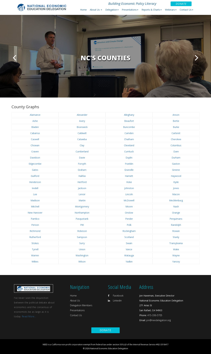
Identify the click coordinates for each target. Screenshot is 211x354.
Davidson (35, 157)
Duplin (129, 157)
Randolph (176, 224)
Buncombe (129, 127)
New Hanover (35, 212)
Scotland (129, 237)
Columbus (176, 145)
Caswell (35, 139)
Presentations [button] (130, 9)
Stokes (35, 243)
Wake (176, 249)
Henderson (35, 182)
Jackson (82, 188)
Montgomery (82, 206)
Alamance (35, 114)
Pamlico (35, 218)
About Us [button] (96, 9)
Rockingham (129, 231)
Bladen (35, 127)
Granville (129, 169)
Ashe (35, 120)
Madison (35, 200)
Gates (35, 169)
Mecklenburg (176, 200)
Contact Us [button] (186, 9)
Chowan (35, 145)
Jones (176, 188)
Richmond (35, 231)
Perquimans (176, 218)
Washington (82, 255)
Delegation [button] (112, 9)
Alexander (82, 114)
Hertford (82, 182)
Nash (176, 206)
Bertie (176, 120)
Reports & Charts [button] (152, 9)
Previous (14, 57)
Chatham (129, 139)
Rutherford (35, 237)
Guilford (35, 175)
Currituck (129, 151)
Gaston (176, 163)
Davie (82, 157)
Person (35, 224)
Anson (176, 114)
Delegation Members (81, 305)
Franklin (129, 163)
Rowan (176, 231)
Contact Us (76, 315)
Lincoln (129, 194)
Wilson (82, 261)
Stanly (176, 237)
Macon (176, 194)
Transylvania (176, 243)
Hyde (176, 182)
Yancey (176, 261)
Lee (35, 194)
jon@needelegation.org (158, 320)
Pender (129, 218)
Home (83, 9)
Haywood (176, 175)
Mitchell (35, 206)
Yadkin (129, 261)
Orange (176, 212)
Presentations (77, 310)
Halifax (82, 175)
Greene (176, 169)
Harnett (129, 175)
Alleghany (129, 114)
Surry (82, 243)
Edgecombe (35, 163)
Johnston (129, 188)
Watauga (129, 255)
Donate (181, 4)
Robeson (82, 231)
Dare (176, 151)
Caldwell (82, 133)
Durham (176, 157)
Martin (82, 200)
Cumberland (82, 151)
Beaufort (129, 120)
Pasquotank (82, 218)
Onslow (129, 212)
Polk (129, 224)
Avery (82, 120)
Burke (176, 127)
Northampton (82, 212)
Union (82, 249)
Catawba (82, 139)
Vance (129, 249)
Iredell (35, 188)
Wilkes (35, 261)
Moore (129, 206)
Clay (82, 145)
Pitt (82, 224)
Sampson (82, 237)
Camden (129, 133)
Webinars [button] (171, 9)
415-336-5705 (154, 315)
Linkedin (115, 300)
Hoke (129, 182)
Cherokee (176, 139)
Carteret (176, 133)
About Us (75, 300)
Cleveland (129, 145)
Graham (82, 169)
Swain (129, 243)
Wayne (176, 255)
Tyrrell (35, 249)
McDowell (129, 200)
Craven (35, 151)
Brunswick (82, 127)
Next (196, 57)
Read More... (29, 316)
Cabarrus (35, 133)
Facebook (115, 295)
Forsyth (82, 163)
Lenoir (82, 194)
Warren (35, 255)
